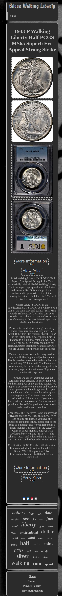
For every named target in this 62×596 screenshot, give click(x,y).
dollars (18, 512)
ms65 (36, 544)
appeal (49, 564)
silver (23, 556)
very (23, 538)
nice (45, 557)
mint (31, 537)
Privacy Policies (32, 585)
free (31, 513)
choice (35, 557)
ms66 (14, 544)
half (24, 543)
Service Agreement (32, 590)
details (51, 526)
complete (15, 519)
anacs (41, 520)
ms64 (15, 538)
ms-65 (40, 538)
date (48, 512)
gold (29, 551)
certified (45, 551)
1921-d (49, 539)
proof (14, 526)
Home (32, 576)
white (36, 552)
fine (49, 518)
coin (37, 563)
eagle (39, 514)
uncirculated (29, 532)
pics (34, 519)
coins (48, 543)
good (42, 526)
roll (13, 532)
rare (25, 519)
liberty (28, 524)
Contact (32, 581)
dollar (47, 531)
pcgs (18, 549)
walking (20, 563)
